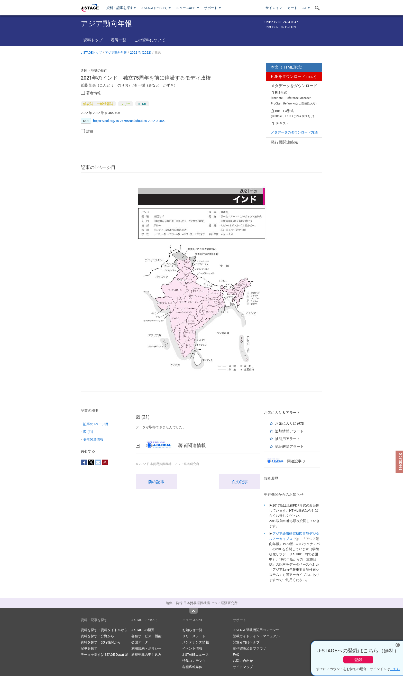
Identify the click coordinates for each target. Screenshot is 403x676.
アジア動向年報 (116, 52)
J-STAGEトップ (91, 52)
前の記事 (156, 481)
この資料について (149, 39)
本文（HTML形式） (288, 67)
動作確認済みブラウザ (249, 648)
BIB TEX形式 (284, 110)
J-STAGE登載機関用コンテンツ (256, 629)
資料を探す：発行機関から (101, 642)
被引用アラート (287, 438)
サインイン (273, 7)
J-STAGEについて (156, 7)
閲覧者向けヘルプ (246, 642)
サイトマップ (243, 666)
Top (193, 611)
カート (292, 7)
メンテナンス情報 (195, 642)
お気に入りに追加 (289, 423)
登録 (358, 659)
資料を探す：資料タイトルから (104, 629)
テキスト (282, 123)
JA (306, 7)
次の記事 (240, 481)
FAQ (236, 654)
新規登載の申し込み (146, 654)
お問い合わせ (243, 660)
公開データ (139, 642)
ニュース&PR (187, 7)
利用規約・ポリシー (146, 648)
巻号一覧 (118, 39)
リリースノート (194, 636)
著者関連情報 (93, 439)
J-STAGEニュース (195, 654)
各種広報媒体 (192, 666)
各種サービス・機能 (146, 636)
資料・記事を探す (121, 7)
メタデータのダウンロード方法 (294, 132)
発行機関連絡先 (284, 142)
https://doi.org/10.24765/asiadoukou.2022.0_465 (128, 120)
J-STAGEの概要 (142, 629)
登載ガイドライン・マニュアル (256, 636)
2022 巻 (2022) (140, 52)
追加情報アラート (289, 431)
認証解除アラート (289, 446)
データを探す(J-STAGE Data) (104, 654)
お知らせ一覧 (192, 629)
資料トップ (93, 39)
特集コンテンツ (194, 660)
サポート (212, 7)
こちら (395, 669)
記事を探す (89, 648)
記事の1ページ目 (95, 424)
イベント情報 (192, 648)
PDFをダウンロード (293, 76)
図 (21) (88, 431)
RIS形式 (281, 92)
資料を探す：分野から (97, 636)
